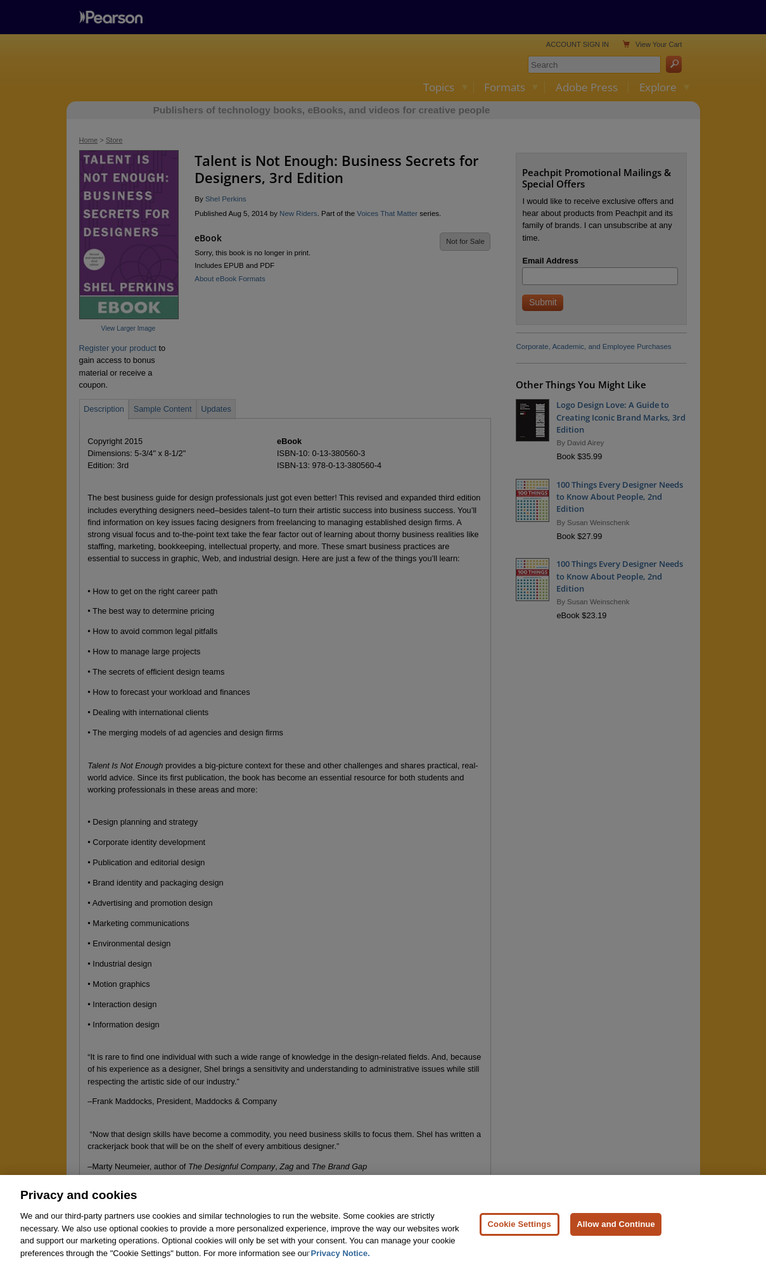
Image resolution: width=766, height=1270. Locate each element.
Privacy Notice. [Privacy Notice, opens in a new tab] (340, 1264)
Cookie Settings (519, 1235)
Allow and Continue (616, 1235)
